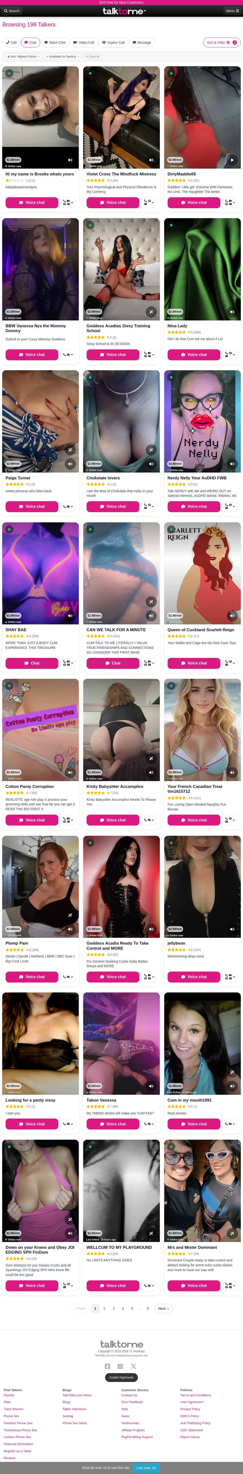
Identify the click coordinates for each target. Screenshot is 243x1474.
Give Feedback (132, 1402)
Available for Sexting (62, 56)
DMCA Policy (189, 1416)
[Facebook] (108, 1365)
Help (125, 1409)
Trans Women (13, 1409)
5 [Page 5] (132, 1308)
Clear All (93, 56)
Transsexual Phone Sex (20, 1430)
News (126, 1416)
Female (9, 1395)
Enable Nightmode (121, 1377)
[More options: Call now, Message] (149, 1285)
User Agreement (191, 1402)
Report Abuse (190, 1437)
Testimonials (130, 1423)
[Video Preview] (232, 160)
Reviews (10, 1458)
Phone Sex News (75, 1423)
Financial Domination (18, 1444)
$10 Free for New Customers (122, 2)
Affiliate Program (133, 1430)
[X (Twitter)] (134, 1365)
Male (7, 1402)
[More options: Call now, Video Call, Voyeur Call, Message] (68, 202)
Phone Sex (11, 1416)
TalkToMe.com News (77, 1395)
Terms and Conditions (195, 1395)
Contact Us (129, 1395)
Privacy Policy (190, 1409)
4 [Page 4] (123, 1308)
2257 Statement (191, 1430)
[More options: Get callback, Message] (68, 354)
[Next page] (163, 1308)
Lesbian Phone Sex (17, 1437)
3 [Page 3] (114, 1308)
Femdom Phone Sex (18, 1423)
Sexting (68, 1416)
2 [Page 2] (105, 1308)
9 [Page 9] (148, 1308)
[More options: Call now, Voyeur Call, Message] (149, 202)
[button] (9, 73)
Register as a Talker (18, 1451)
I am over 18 (146, 1468)
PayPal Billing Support (137, 1437)
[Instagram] (121, 1365)
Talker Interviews (74, 1409)
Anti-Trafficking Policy (195, 1423)
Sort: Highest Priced (23, 56)
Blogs (67, 1402)
